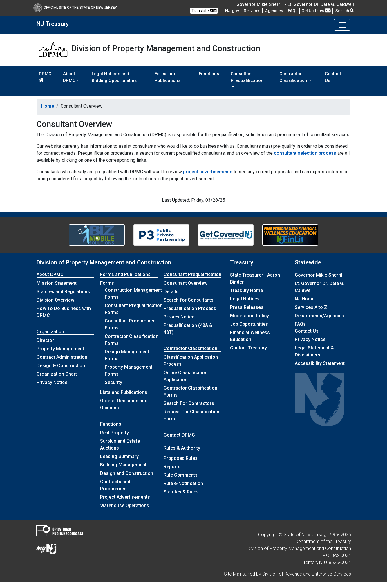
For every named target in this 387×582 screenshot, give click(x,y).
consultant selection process (305, 153)
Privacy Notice (52, 382)
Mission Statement (57, 283)
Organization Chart (57, 374)
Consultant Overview (185, 283)
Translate (203, 10)
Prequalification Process (190, 308)
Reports (172, 466)
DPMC (45, 76)
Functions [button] (209, 73)
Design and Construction (126, 473)
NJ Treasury (53, 23)
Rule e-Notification (183, 483)
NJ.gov (232, 10)
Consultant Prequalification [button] (247, 77)
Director (45, 340)
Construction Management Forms (133, 293)
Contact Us (333, 77)
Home (47, 106)
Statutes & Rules (181, 492)
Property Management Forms (128, 370)
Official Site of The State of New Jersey (75, 8)
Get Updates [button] (316, 10)
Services (252, 10)
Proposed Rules (181, 458)
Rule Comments (181, 475)
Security (113, 382)
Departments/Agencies (319, 315)
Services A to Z (311, 307)
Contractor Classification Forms (131, 340)
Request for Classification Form (191, 415)
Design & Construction (61, 365)
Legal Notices (245, 299)
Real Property (114, 432)
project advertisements (207, 171)
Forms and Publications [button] (168, 77)
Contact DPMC (179, 435)
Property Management (60, 349)
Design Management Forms (127, 355)
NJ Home (304, 299)
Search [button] (344, 10)
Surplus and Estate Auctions (120, 444)
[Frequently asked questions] (293, 10)
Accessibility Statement (320, 363)
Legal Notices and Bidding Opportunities (114, 77)
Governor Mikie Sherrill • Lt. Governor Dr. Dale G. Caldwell (295, 4)
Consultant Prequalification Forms (133, 309)
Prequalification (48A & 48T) (188, 328)
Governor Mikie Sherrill (319, 275)
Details (171, 291)
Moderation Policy (249, 315)
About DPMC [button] (69, 77)
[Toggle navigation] (342, 25)
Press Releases (246, 307)
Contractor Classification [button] (293, 77)
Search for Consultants (189, 300)
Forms (107, 283)
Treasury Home (246, 290)
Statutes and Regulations (63, 291)
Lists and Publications (123, 392)
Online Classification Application (185, 376)
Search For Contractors (189, 403)
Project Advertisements (125, 497)
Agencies (274, 10)
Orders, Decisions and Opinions (123, 404)
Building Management (123, 465)
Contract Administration (62, 357)
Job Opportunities (249, 324)
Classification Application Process (191, 360)
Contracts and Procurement (115, 485)
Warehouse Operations (124, 505)
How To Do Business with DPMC (64, 312)
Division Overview (55, 300)
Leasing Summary (119, 456)
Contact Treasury (248, 348)
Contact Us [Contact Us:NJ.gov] (307, 331)
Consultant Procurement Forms (131, 324)
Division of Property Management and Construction (104, 262)
